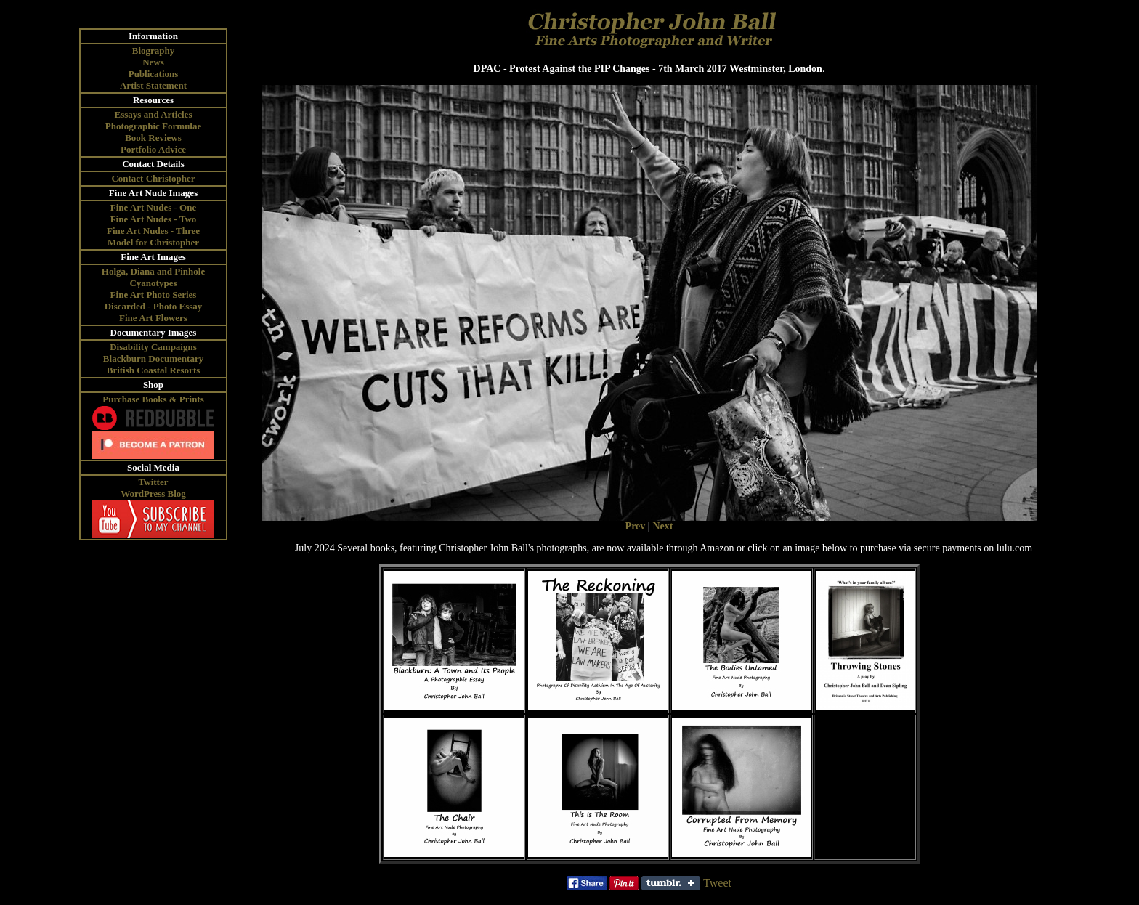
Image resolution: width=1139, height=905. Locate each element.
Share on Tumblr (670, 883)
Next (662, 526)
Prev (635, 526)
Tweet (717, 883)
